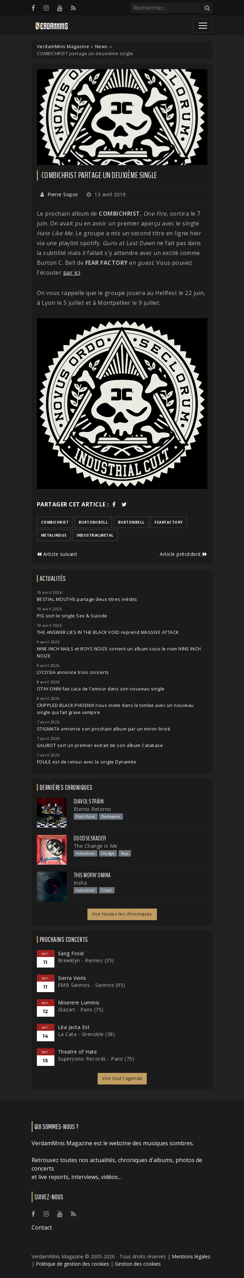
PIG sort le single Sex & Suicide (72, 616)
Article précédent (183, 554)
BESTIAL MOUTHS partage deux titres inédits (87, 599)
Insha (80, 882)
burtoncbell (93, 522)
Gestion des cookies (138, 1263)
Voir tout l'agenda (122, 1078)
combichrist (55, 522)
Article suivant (57, 554)
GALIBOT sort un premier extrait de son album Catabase (100, 745)
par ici (71, 272)
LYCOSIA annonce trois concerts (73, 672)
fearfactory (168, 522)
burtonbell (131, 522)
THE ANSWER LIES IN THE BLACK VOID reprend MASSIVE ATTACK (108, 632)
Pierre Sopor (62, 194)
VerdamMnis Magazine (63, 46)
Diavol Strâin (89, 801)
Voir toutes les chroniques (122, 914)
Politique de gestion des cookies (72, 1263)
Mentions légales (191, 1256)
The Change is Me (96, 846)
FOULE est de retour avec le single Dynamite (87, 762)
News (101, 46)
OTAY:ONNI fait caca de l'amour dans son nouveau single (101, 689)
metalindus (54, 535)
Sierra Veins (72, 978)
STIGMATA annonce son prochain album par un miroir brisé (104, 729)
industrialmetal (95, 535)
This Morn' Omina (92, 875)
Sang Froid (71, 953)
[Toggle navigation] (203, 26)
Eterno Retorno (92, 809)
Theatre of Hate (77, 1051)
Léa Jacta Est (74, 1027)
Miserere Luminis (79, 1002)
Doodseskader (90, 838)
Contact (42, 1227)
